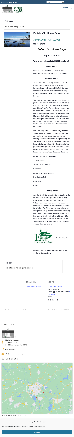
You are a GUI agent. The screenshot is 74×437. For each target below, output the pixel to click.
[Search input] (54, 2)
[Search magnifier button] (63, 2)
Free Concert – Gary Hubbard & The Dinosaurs (18, 310)
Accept (37, 432)
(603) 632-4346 (10, 349)
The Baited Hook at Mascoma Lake (46, 141)
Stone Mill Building (59, 133)
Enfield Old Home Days (59, 61)
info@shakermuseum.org (14, 354)
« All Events (8, 21)
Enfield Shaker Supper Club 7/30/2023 (58, 310)
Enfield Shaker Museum (55, 286)
